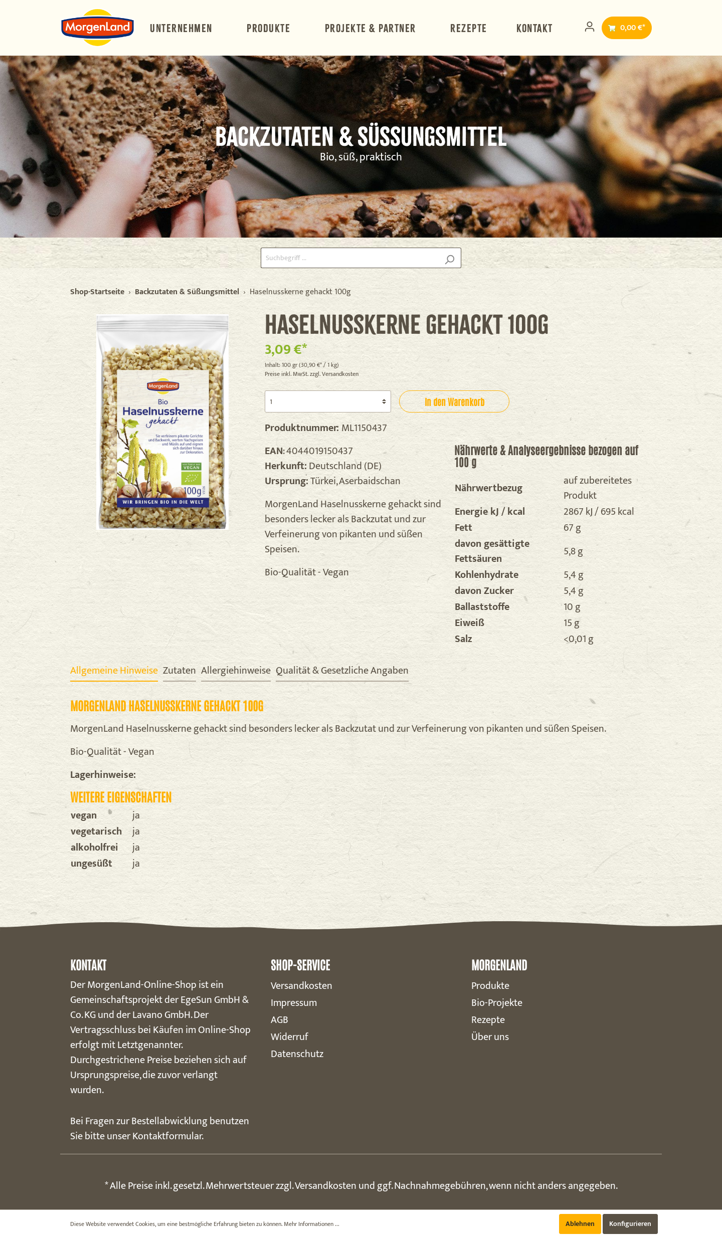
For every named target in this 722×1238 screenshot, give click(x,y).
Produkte (490, 985)
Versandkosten (301, 985)
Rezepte (488, 1019)
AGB (279, 1019)
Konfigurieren (630, 1223)
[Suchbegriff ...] (349, 258)
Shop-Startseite (97, 292)
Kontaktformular (167, 1136)
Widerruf (289, 1037)
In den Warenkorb (454, 401)
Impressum (294, 1002)
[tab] (114, 670)
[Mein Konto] (590, 27)
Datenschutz (297, 1054)
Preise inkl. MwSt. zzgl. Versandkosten (311, 374)
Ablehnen (580, 1223)
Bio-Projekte (496, 1002)
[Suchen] (449, 258)
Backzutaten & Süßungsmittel (187, 292)
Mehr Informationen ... (311, 1223)
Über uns (490, 1037)
